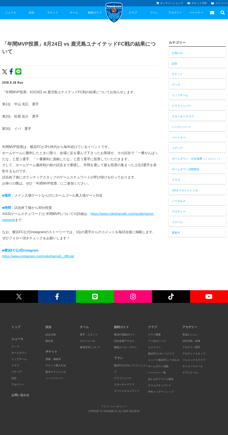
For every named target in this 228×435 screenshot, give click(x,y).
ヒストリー (154, 347)
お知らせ (177, 53)
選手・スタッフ (89, 334)
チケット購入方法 (56, 365)
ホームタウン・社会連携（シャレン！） (196, 158)
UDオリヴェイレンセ (185, 190)
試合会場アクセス (124, 340)
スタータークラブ (183, 116)
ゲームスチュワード (159, 385)
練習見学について (90, 347)
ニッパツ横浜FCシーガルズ (163, 359)
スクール (177, 222)
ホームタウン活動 (158, 366)
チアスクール (190, 372)
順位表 (49, 340)
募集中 (176, 232)
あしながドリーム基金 (161, 379)
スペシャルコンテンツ (126, 390)
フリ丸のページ (157, 340)
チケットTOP (197, 3)
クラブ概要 (154, 334)
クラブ (133, 12)
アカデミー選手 (191, 347)
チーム (74, 12)
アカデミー (175, 12)
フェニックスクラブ (193, 359)
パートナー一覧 (157, 372)
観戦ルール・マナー (125, 347)
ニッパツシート (54, 378)
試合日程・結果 (191, 340)
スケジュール (87, 340)
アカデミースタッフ (193, 353)
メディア (177, 148)
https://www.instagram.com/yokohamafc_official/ (38, 256)
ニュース (10, 12)
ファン (154, 12)
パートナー (196, 12)
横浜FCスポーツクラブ (161, 353)
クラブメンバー (181, 105)
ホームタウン (19, 352)
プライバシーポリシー (114, 406)
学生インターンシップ (161, 391)
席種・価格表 (53, 359)
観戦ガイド (95, 12)
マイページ (219, 3)
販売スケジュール (56, 371)
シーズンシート (181, 127)
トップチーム (180, 95)
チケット (52, 12)
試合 (31, 12)
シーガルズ (179, 200)
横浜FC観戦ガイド (124, 334)
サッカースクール (192, 366)
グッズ (176, 84)
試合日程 (51, 334)
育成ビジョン (190, 334)
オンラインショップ (169, 3)
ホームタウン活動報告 (185, 169)
